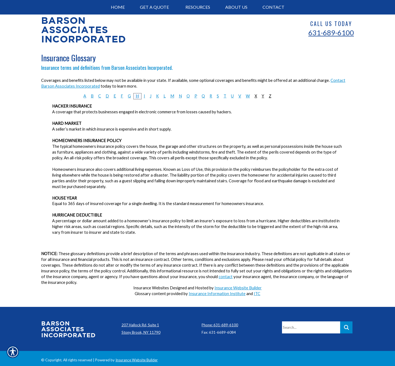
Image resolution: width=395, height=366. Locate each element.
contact (226, 276)
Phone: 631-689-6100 (220, 321)
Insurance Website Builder (238, 288)
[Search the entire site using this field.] (311, 324)
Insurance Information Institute (217, 293)
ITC (257, 293)
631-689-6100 (331, 32)
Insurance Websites (151, 288)
